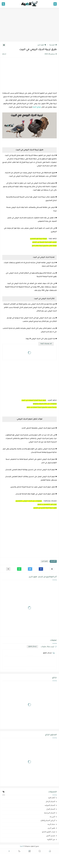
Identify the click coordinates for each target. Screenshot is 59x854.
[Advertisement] (29, 24)
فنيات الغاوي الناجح (48, 832)
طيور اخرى (42, 45)
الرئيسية (53, 45)
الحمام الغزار (50, 809)
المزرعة (52, 816)
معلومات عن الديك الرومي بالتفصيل (29, 501)
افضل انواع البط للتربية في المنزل (44, 242)
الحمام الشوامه (50, 805)
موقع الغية (37, 107)
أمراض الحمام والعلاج (48, 820)
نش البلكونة (51, 839)
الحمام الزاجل (50, 801)
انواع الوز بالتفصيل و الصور (47, 504)
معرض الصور (50, 835)
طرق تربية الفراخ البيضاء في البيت (33, 400)
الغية (21, 846)
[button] (41, 569)
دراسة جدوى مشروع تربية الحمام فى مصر (42, 407)
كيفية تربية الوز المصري (38, 239)
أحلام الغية (51, 798)
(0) (4, 54)
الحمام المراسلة (49, 813)
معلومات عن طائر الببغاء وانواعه (45, 404)
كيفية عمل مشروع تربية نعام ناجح (44, 246)
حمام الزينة (51, 824)
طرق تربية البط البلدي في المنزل (45, 508)
